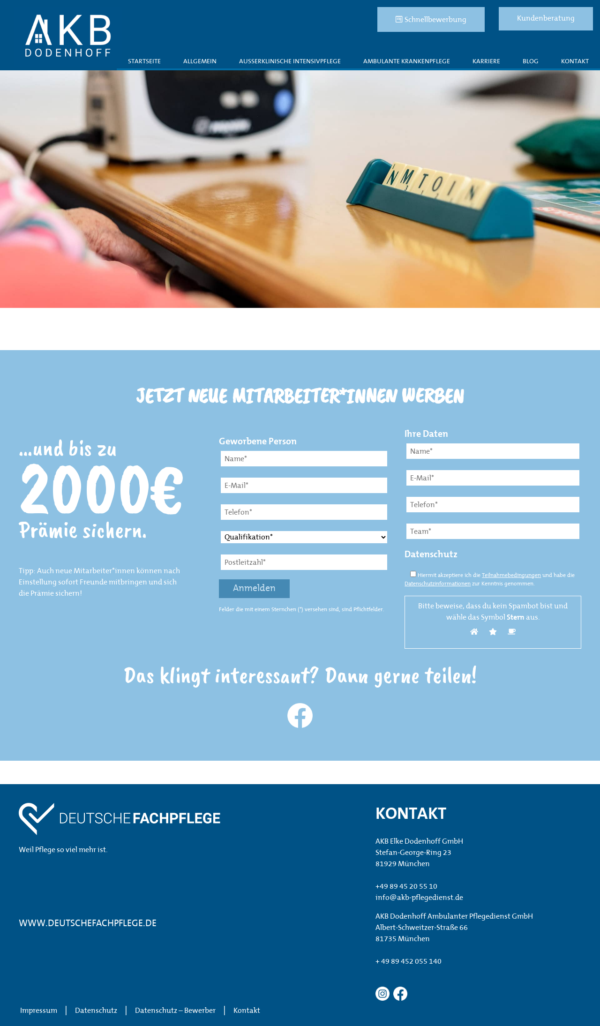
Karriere (486, 61)
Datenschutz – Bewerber (175, 1011)
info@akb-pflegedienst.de (419, 898)
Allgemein (200, 61)
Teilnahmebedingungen (511, 575)
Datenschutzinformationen (438, 584)
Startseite (144, 61)
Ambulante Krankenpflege (406, 61)
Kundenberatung (546, 18)
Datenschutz (96, 1011)
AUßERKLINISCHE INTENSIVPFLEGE (290, 61)
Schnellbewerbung (431, 19)
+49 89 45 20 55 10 (406, 887)
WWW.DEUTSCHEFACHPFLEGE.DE (88, 924)
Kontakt (575, 61)
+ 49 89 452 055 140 (408, 962)
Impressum (38, 1011)
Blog (531, 61)
